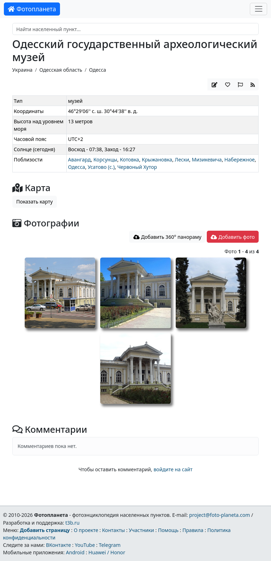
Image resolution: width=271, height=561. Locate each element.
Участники (141, 530)
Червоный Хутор (137, 167)
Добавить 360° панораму (167, 237)
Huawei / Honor (106, 552)
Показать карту (34, 201)
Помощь (168, 530)
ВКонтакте (58, 545)
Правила (192, 530)
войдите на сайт (172, 469)
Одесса (97, 69)
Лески (182, 159)
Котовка (129, 159)
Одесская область (60, 69)
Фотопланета (32, 9)
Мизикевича (207, 159)
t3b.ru (72, 522)
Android (75, 552)
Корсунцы (106, 159)
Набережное (239, 159)
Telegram (110, 545)
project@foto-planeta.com (219, 515)
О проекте (86, 530)
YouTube (85, 545)
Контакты (113, 530)
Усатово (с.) (101, 167)
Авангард (79, 159)
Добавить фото (232, 237)
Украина (22, 69)
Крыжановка (157, 159)
